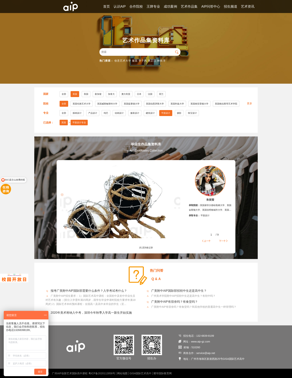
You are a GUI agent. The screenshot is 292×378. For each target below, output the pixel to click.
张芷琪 (152, 60)
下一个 (223, 241)
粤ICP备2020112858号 (101, 373)
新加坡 (98, 94)
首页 (106, 6)
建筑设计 (150, 113)
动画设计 (119, 113)
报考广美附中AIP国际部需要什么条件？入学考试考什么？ (89, 290)
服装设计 (134, 113)
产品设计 (92, 113)
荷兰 (161, 94)
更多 (249, 103)
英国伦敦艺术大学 (82, 103)
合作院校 (136, 6)
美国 (86, 94)
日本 (139, 94)
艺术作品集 (189, 6)
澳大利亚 (125, 94)
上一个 (206, 241)
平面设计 (165, 113)
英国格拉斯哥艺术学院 (226, 103)
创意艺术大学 (122, 60)
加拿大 (111, 94)
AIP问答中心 (210, 6)
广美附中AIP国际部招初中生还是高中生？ (179, 290)
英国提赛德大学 (131, 103)
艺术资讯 (247, 6)
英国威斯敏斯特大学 (107, 103)
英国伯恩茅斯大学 (155, 103)
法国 (150, 94)
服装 (135, 60)
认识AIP (120, 6)
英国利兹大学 (177, 103)
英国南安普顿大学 (199, 103)
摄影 (179, 113)
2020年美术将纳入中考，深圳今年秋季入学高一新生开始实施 (91, 312)
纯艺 (106, 113)
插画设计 (77, 113)
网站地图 (122, 373)
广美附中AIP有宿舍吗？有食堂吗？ (174, 301)
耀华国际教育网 (162, 373)
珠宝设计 (192, 113)
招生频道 (230, 6)
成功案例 (170, 6)
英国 (75, 94)
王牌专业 (153, 6)
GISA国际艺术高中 (140, 373)
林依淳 (161, 60)
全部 (64, 94)
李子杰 (143, 60)
